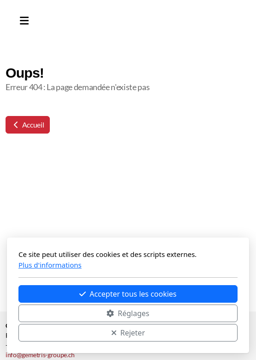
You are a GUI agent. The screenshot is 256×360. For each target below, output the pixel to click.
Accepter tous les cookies (128, 294)
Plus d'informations (50, 264)
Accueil (28, 124)
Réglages (128, 313)
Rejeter (128, 333)
